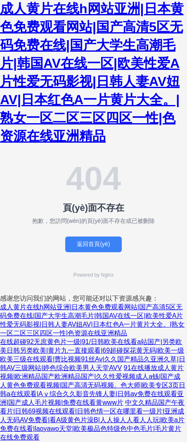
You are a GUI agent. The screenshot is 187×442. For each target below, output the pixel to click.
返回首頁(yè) (93, 244)
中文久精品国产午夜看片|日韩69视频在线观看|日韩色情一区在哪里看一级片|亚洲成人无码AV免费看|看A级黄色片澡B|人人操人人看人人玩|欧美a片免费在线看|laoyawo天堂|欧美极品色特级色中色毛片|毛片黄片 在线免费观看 (92, 420)
